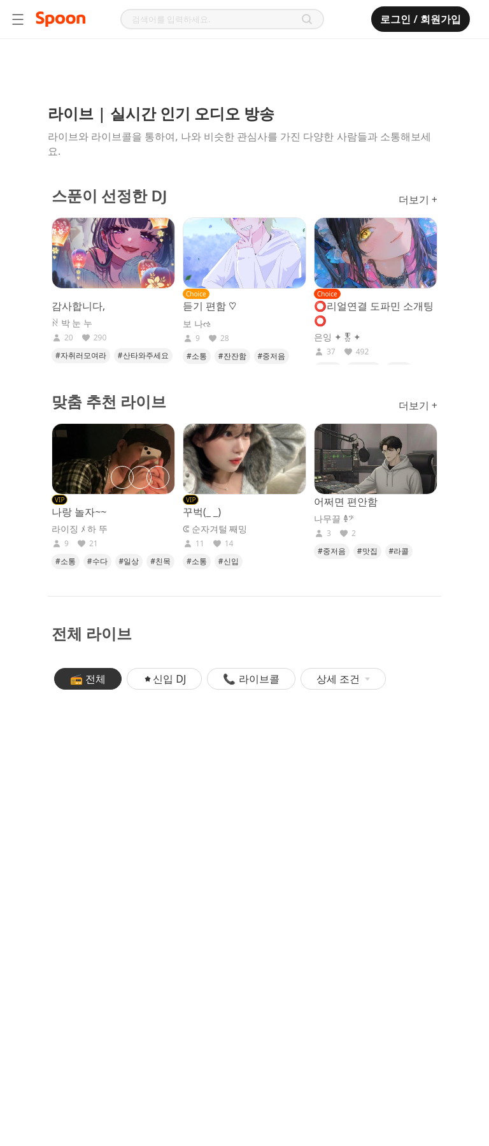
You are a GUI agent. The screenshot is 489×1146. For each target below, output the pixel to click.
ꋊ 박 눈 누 (72, 323)
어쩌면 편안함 (346, 502)
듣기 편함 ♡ (209, 306)
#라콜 (399, 551)
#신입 (228, 561)
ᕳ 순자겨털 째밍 (215, 529)
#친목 (160, 561)
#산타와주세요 (143, 355)
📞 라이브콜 (251, 679)
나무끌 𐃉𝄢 (334, 519)
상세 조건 (343, 679)
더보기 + (418, 199)
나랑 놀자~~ (79, 512)
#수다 (97, 561)
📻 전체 (88, 679)
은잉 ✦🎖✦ (337, 337)
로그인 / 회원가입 (420, 19)
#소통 (197, 356)
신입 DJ (164, 679)
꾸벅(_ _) (202, 512)
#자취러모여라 (80, 355)
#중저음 (272, 356)
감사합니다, (78, 306)
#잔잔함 (232, 356)
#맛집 (367, 551)
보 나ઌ (197, 324)
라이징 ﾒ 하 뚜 (80, 529)
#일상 (129, 561)
